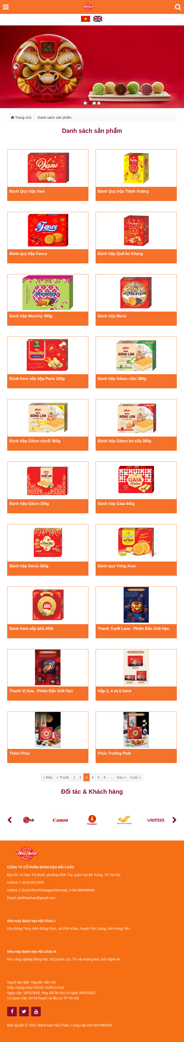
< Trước (63, 777)
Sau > (121, 777)
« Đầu (48, 777)
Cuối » (135, 777)
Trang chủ (21, 117)
